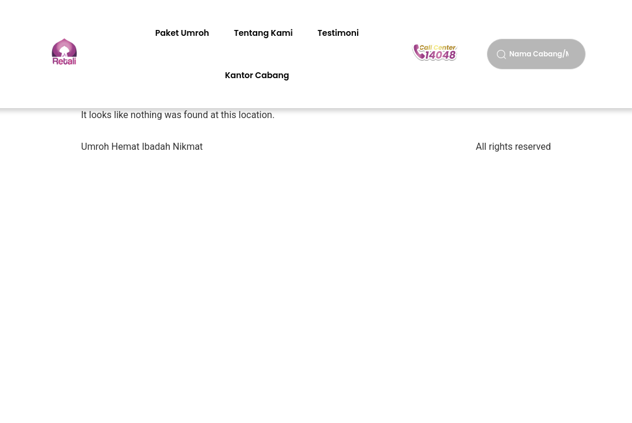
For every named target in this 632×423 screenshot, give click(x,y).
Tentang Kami (263, 33)
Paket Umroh (182, 33)
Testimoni (337, 33)
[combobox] (536, 54)
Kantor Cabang (257, 75)
